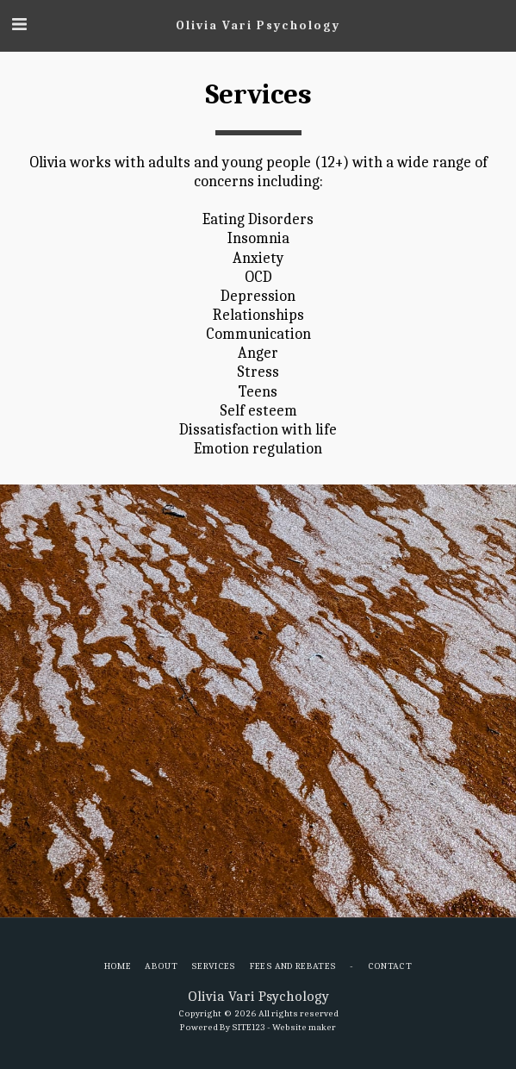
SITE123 (248, 1027)
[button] (19, 25)
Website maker (304, 1027)
